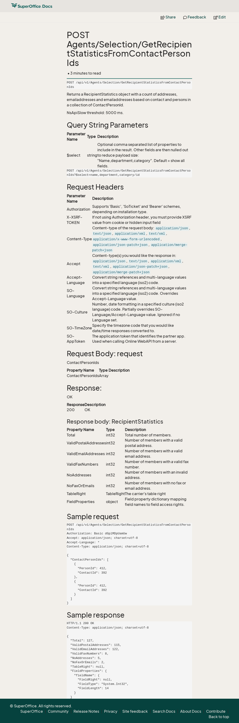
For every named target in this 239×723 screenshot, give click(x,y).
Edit (220, 17)
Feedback (194, 17)
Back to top (219, 716)
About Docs (190, 711)
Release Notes (86, 711)
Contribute (215, 711)
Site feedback (135, 711)
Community (58, 711)
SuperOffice (31, 711)
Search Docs (164, 711)
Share (168, 17)
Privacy (110, 711)
